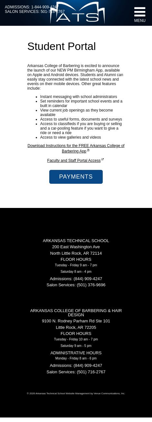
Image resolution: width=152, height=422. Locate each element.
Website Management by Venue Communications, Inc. (95, 393)
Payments (76, 176)
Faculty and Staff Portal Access (76, 160)
